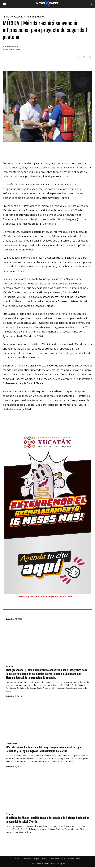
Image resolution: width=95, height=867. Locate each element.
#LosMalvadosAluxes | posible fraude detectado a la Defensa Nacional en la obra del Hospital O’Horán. (47, 820)
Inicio (6, 17)
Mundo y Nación (73, 859)
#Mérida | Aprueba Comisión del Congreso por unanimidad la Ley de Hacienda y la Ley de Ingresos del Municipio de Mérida (44, 749)
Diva (63, 859)
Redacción (12, 46)
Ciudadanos (18, 17)
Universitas (54, 859)
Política (9, 667)
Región (36, 859)
